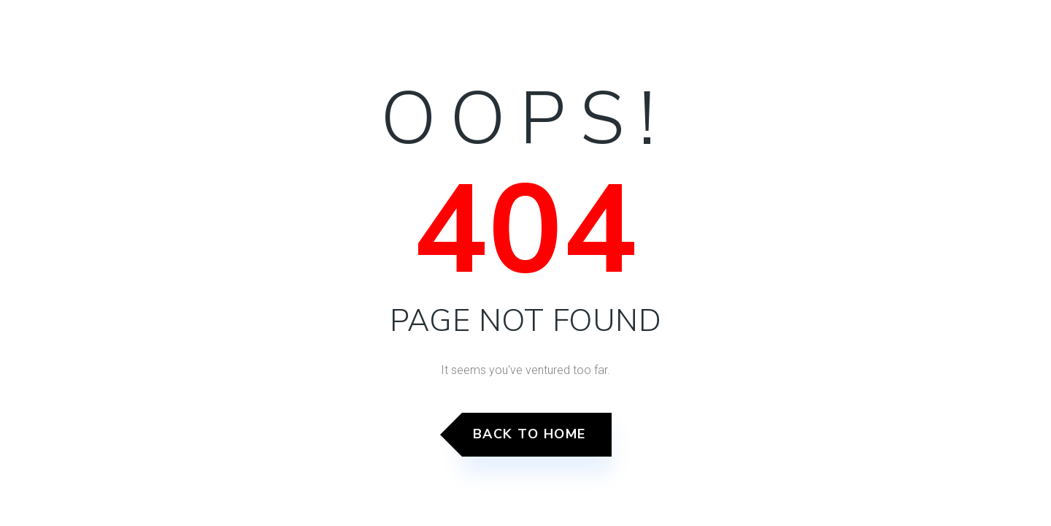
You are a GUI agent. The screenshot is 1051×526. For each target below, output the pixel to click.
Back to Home (529, 434)
